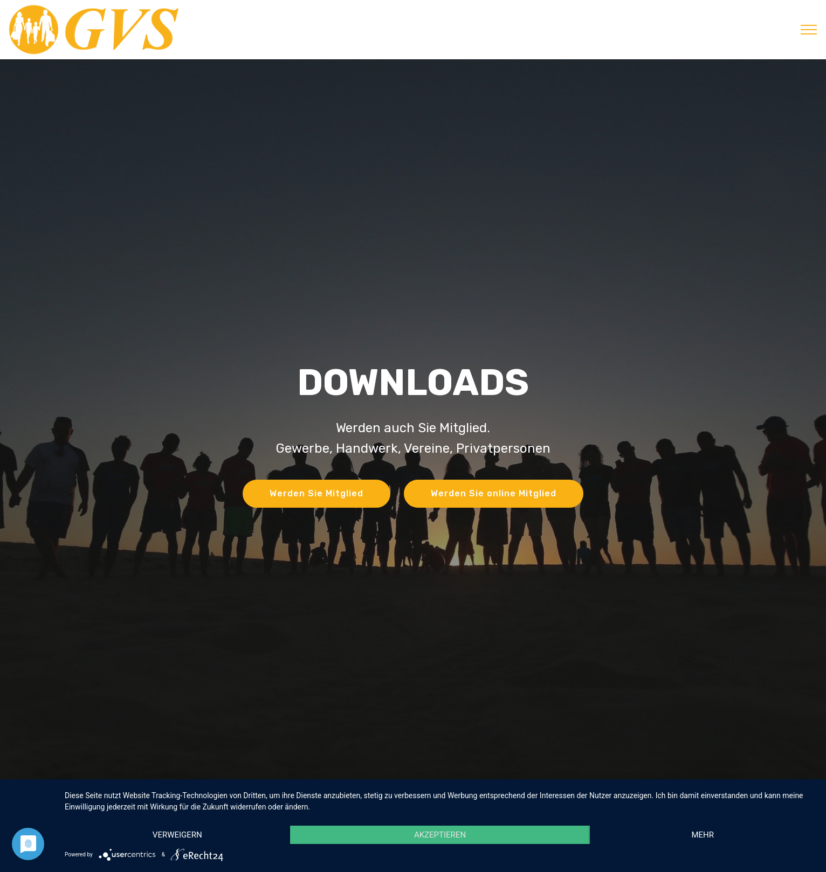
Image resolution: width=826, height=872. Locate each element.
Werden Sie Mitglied (316, 493)
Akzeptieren (440, 835)
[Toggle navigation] (809, 29)
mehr (702, 835)
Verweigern (177, 835)
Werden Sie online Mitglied (493, 493)
